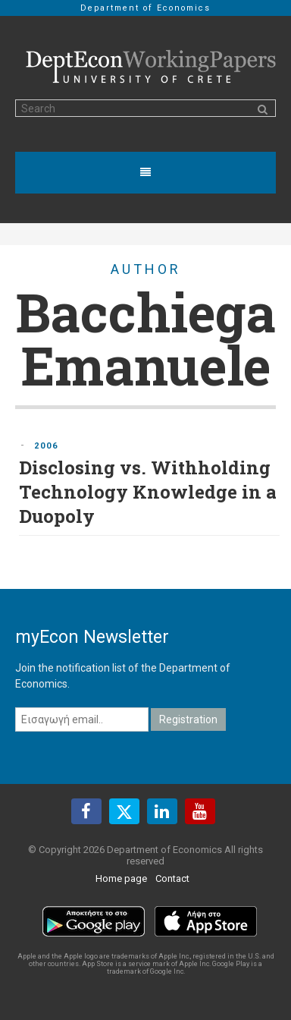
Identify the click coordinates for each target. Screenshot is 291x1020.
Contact (172, 878)
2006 (46, 446)
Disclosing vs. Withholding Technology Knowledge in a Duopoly (148, 491)
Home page (121, 878)
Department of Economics (145, 8)
